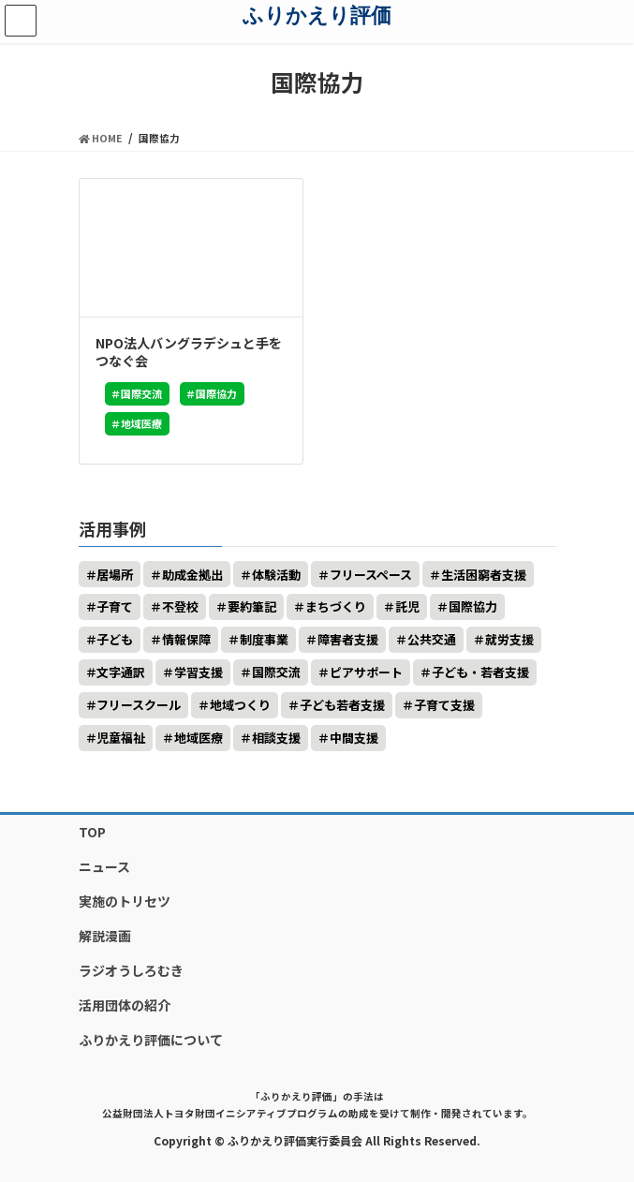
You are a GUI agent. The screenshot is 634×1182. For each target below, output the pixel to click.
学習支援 (198, 672)
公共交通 (431, 639)
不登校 (180, 606)
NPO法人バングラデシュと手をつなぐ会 (189, 352)
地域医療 (141, 423)
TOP (92, 831)
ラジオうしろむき (131, 970)
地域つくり (240, 705)
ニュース (104, 866)
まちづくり (335, 606)
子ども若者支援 (342, 705)
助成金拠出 (192, 575)
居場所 (114, 575)
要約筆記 (252, 606)
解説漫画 (105, 935)
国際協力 (216, 393)
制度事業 (264, 639)
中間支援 (354, 737)
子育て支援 (444, 705)
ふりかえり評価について (151, 1039)
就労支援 (509, 639)
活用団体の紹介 (124, 1005)
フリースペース (371, 575)
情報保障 (186, 639)
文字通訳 (120, 672)
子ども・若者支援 (480, 672)
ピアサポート (366, 672)
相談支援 (276, 737)
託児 (407, 606)
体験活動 (276, 575)
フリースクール (138, 705)
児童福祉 (120, 737)
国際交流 (141, 393)
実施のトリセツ (124, 901)
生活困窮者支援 (483, 575)
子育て (114, 606)
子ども (114, 639)
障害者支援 (347, 639)
